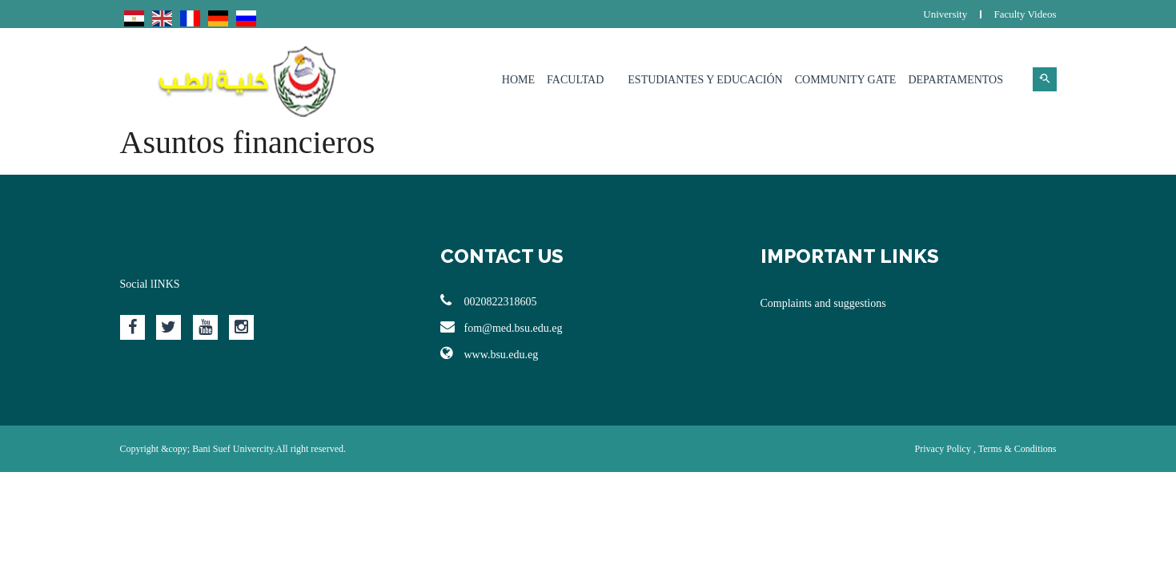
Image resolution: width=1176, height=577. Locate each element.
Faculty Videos (1024, 14)
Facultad (575, 80)
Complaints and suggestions (823, 303)
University (945, 14)
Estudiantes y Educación (705, 80)
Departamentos (955, 80)
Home (518, 80)
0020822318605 (488, 300)
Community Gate (846, 80)
